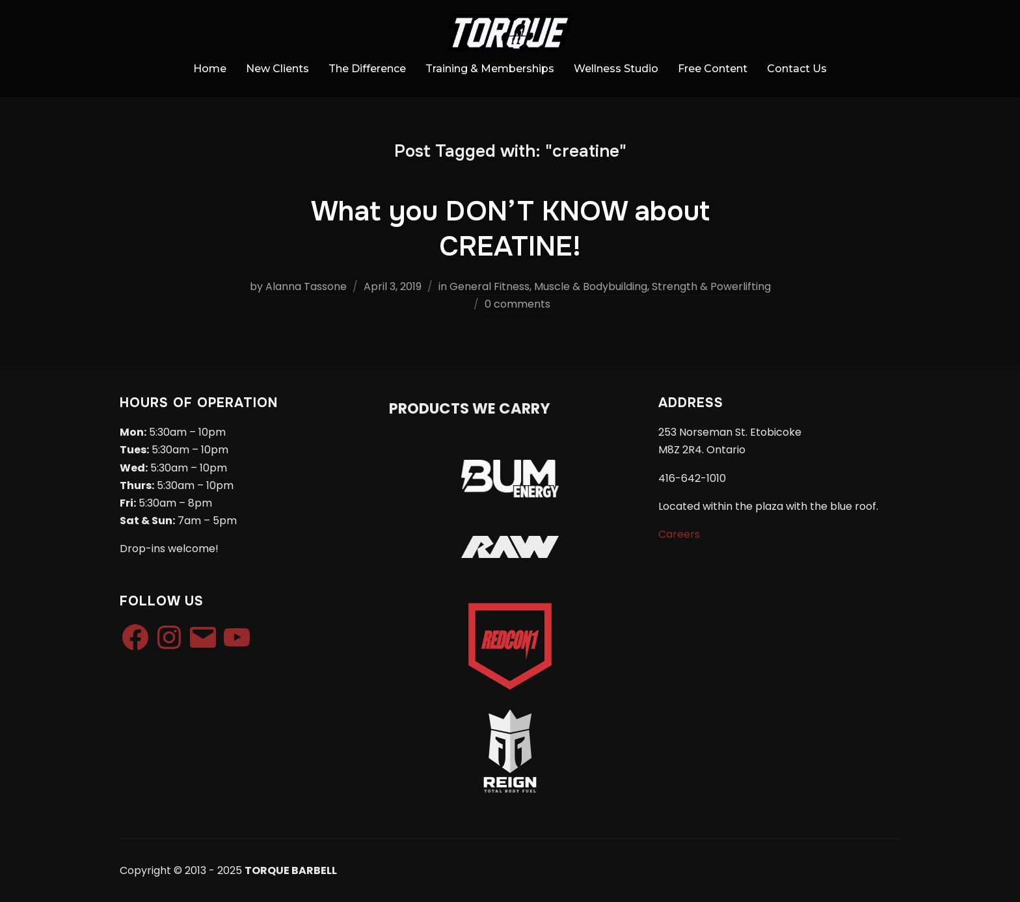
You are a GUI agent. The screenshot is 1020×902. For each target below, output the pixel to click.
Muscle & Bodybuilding (590, 286)
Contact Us (797, 68)
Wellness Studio (616, 68)
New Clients (277, 68)
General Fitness (490, 286)
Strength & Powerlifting (711, 286)
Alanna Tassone (306, 286)
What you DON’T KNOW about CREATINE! (510, 229)
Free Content (712, 68)
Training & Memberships (489, 68)
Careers (679, 534)
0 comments (517, 304)
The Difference (367, 68)
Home (209, 68)
